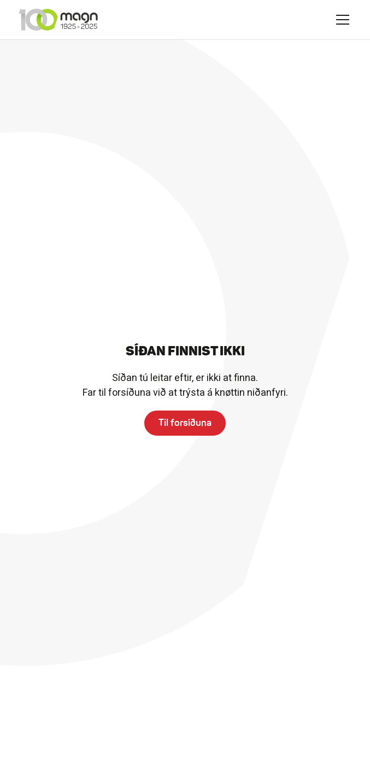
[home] (58, 20)
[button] (343, 20)
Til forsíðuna (185, 423)
